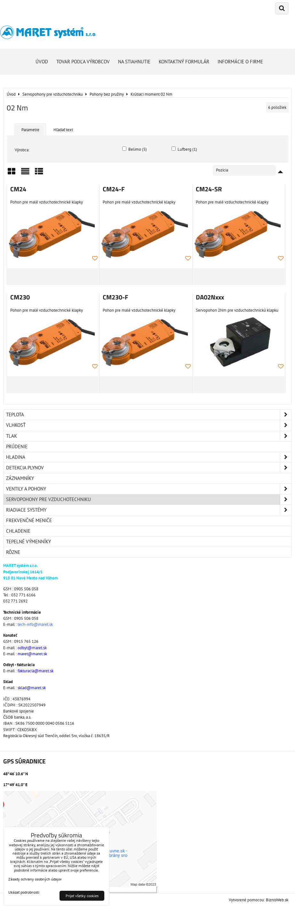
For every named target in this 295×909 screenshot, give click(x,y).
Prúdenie (17, 446)
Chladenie (18, 531)
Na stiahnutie (134, 62)
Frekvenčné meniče (29, 520)
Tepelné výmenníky (28, 541)
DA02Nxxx (210, 297)
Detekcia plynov (148, 468)
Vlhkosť (148, 425)
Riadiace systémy (148, 510)
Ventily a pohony (148, 489)
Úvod (42, 62)
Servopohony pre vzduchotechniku (148, 499)
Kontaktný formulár (184, 62)
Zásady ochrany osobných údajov (35, 879)
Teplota (148, 415)
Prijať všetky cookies (82, 895)
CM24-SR (209, 189)
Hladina (148, 457)
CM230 (20, 297)
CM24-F (114, 189)
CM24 (18, 189)
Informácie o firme (240, 62)
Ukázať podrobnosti (23, 892)
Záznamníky (20, 478)
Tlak (148, 436)
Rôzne (13, 552)
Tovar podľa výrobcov (83, 62)
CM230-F (115, 297)
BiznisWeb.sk (277, 900)
